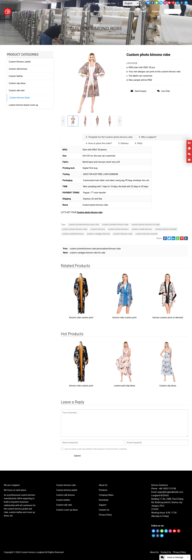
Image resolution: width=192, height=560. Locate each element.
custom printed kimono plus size (84, 224)
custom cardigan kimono (98, 234)
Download (103, 500)
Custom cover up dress (67, 510)
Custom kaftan (63, 500)
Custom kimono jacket (66, 490)
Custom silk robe (17, 90)
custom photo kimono (118, 229)
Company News (106, 495)
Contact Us (104, 510)
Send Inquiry (138, 91)
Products (103, 490)
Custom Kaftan (16, 76)
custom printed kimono (73, 234)
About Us (103, 485)
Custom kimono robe (66, 485)
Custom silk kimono (18, 69)
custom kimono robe (122, 234)
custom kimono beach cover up (23, 105)
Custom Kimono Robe (19, 97)
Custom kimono (28, 552)
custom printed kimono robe (115, 224)
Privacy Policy (105, 515)
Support (102, 505)
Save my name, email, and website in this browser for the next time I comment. (96, 449)
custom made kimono (142, 229)
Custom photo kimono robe (89, 212)
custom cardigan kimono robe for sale (87, 252)
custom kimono (97, 229)
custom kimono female (166, 229)
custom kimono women (146, 234)
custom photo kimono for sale (146, 224)
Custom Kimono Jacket (20, 62)
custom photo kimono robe (74, 229)
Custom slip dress (17, 83)
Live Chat (163, 91)
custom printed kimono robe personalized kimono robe (95, 248)
